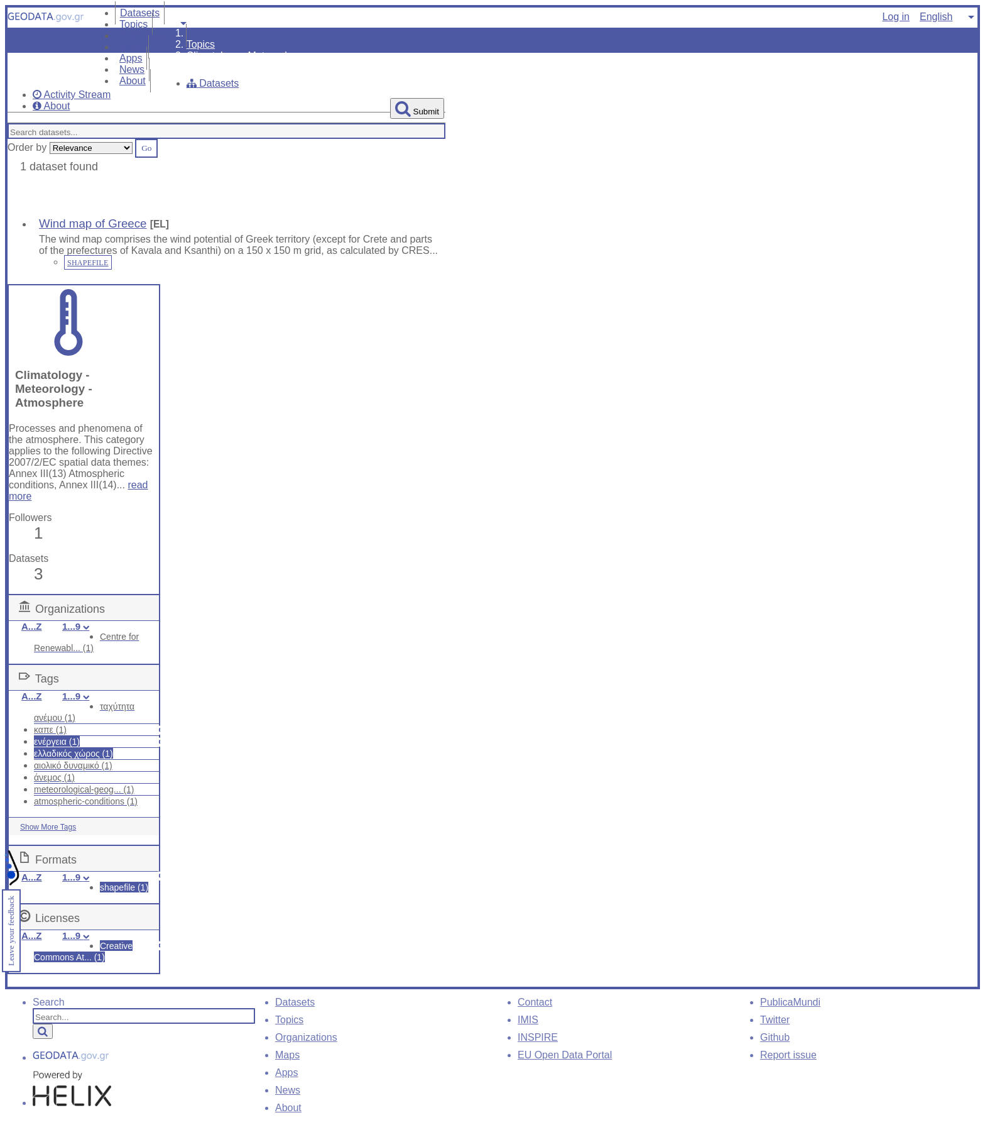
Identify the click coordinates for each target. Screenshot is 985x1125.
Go (146, 148)
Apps (286, 1072)
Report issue (788, 1055)
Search (49, 1002)
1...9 (75, 626)
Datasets (213, 83)
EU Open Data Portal (565, 1055)
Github (775, 1037)
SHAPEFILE (88, 262)
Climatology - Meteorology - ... (253, 55)
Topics (201, 44)
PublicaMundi (790, 1002)
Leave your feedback (11, 931)
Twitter (775, 1019)
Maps (287, 1055)
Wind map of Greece (93, 223)
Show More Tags (48, 827)
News (287, 1090)
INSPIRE (538, 1037)
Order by (27, 147)
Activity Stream (72, 94)
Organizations (150, 35)
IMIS (528, 1019)
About (132, 80)
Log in (896, 16)
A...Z (31, 626)
